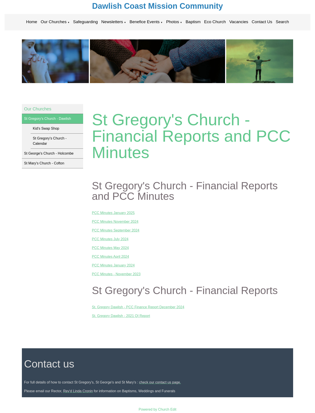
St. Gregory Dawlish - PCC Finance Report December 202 (137, 307)
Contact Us (262, 21)
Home (31, 21)
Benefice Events (144, 21)
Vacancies (238, 21)
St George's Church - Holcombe (49, 153)
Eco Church (215, 21)
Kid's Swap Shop (46, 128)
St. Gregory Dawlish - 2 (110, 316)
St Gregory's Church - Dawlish (47, 118)
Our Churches (53, 21)
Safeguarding (85, 21)
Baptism (193, 21)
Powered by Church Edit (158, 409)
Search (282, 21)
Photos (172, 21)
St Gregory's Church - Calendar (49, 140)
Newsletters (112, 21)
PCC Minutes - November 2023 (116, 274)
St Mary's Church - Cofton (44, 163)
